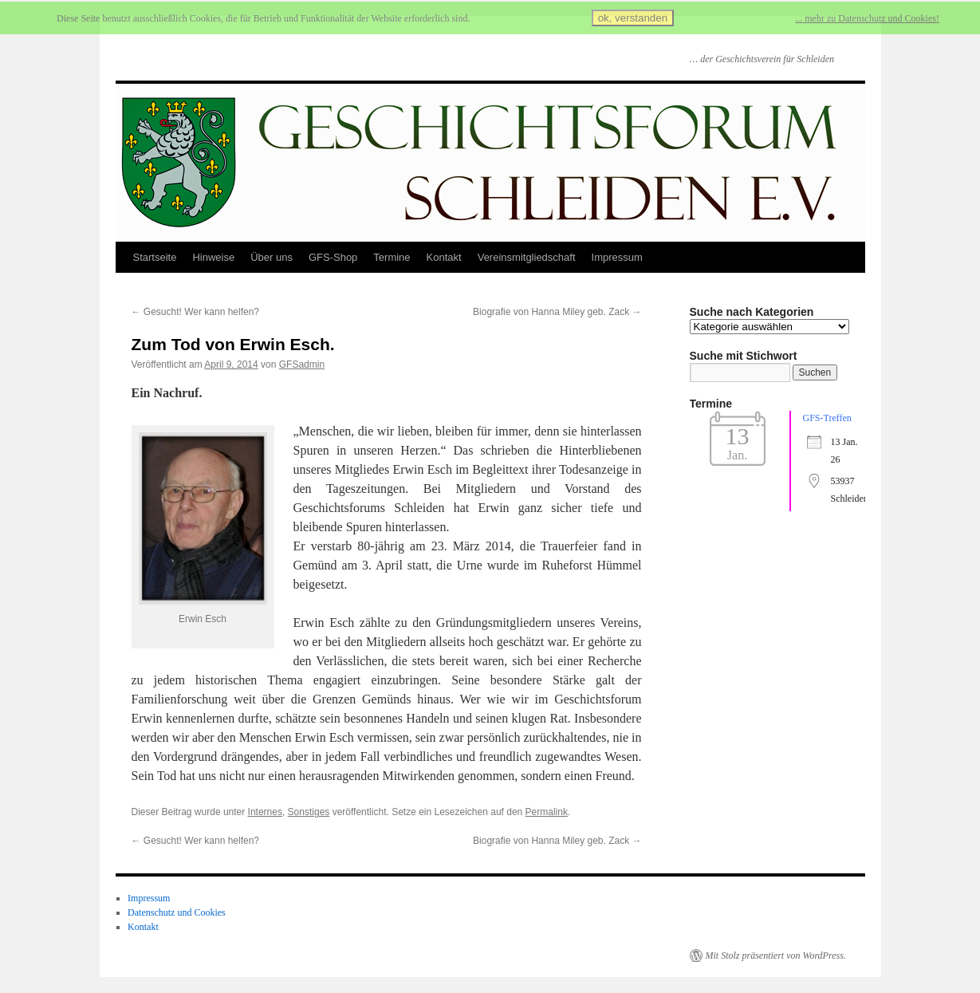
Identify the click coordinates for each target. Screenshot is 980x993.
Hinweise (213, 257)
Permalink (546, 812)
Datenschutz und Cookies (177, 912)
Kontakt (444, 257)
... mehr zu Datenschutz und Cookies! (867, 18)
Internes (265, 812)
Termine (391, 257)
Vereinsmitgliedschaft (527, 257)
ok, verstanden (632, 18)
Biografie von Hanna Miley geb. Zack (557, 311)
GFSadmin (302, 364)
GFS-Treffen (827, 418)
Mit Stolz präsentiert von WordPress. (776, 955)
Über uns (271, 257)
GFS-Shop (333, 257)
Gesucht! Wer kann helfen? (196, 311)
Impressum (617, 257)
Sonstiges (309, 812)
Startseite (155, 257)
